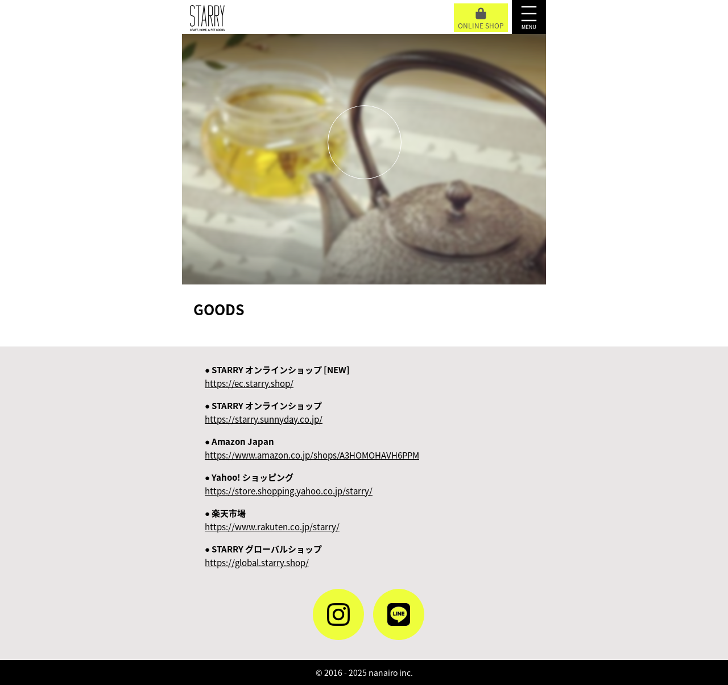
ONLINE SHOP (481, 19)
